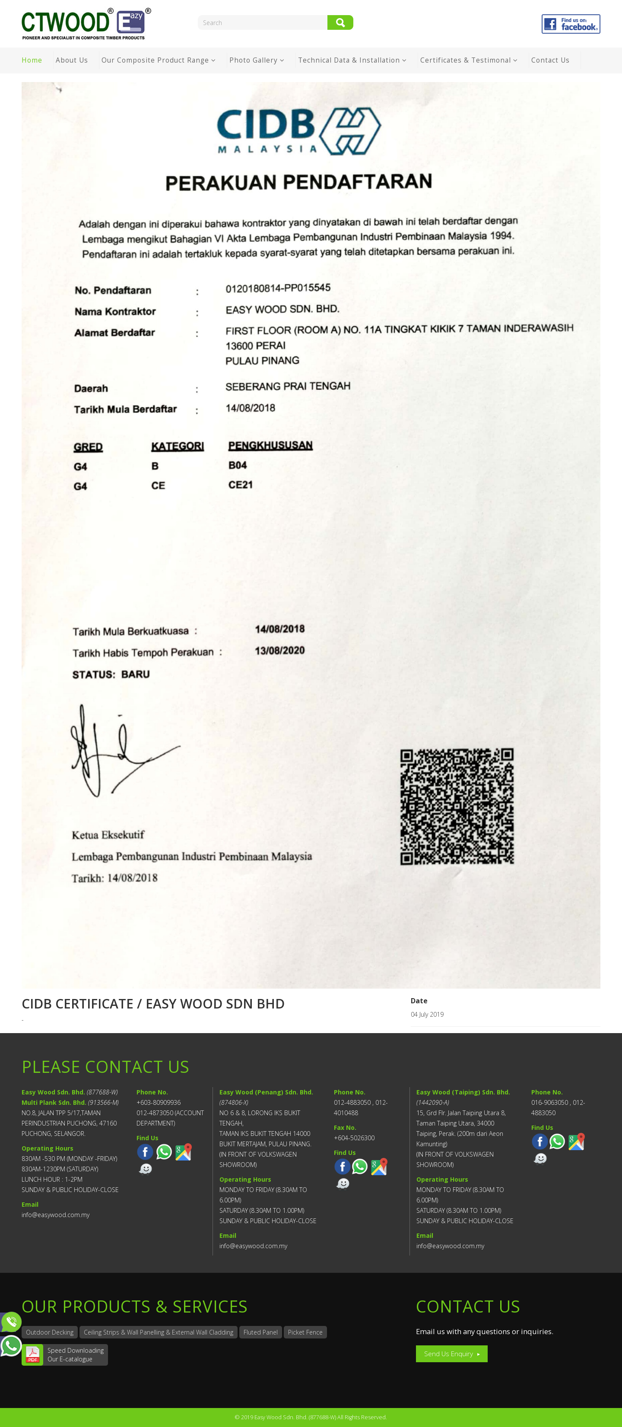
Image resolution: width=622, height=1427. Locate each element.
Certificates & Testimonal (465, 60)
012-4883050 (352, 1102)
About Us (72, 60)
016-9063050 (549, 1102)
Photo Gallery (253, 60)
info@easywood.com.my (55, 1215)
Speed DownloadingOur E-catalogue (76, 1354)
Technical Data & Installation (350, 60)
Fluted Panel (261, 1332)
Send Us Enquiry (448, 1353)
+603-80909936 (158, 1102)
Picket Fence (305, 1332)
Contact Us (550, 60)
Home (32, 60)
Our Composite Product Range (155, 60)
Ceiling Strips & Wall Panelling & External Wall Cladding (158, 1332)
